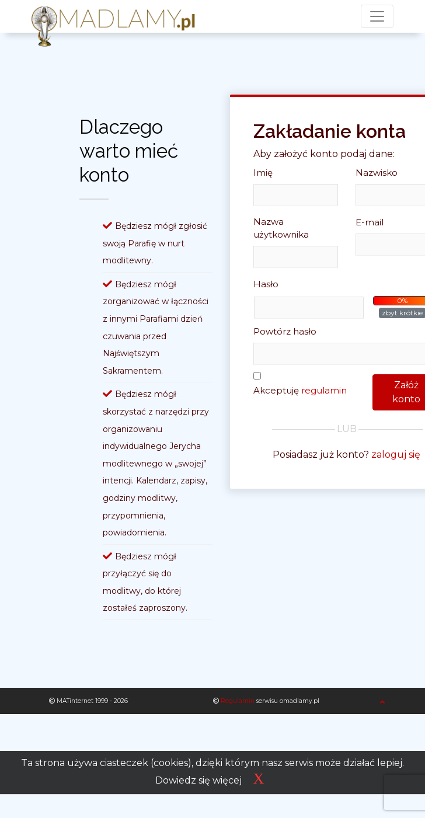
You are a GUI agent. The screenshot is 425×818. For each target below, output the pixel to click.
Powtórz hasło (284, 331)
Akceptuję (300, 390)
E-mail (370, 222)
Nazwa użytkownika (281, 228)
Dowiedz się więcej (198, 780)
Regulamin (238, 701)
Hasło (265, 284)
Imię (263, 172)
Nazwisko (377, 172)
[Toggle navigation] (377, 16)
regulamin (324, 390)
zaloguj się (395, 454)
